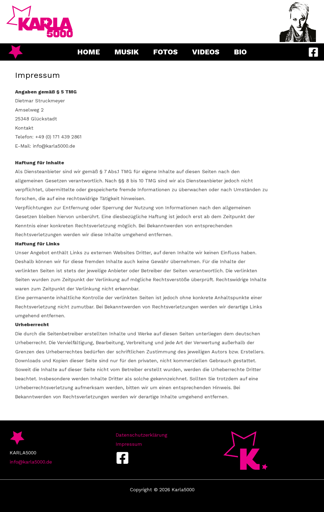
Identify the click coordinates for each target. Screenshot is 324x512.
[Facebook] (313, 52)
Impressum (129, 444)
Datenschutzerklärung (141, 435)
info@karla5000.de (31, 462)
